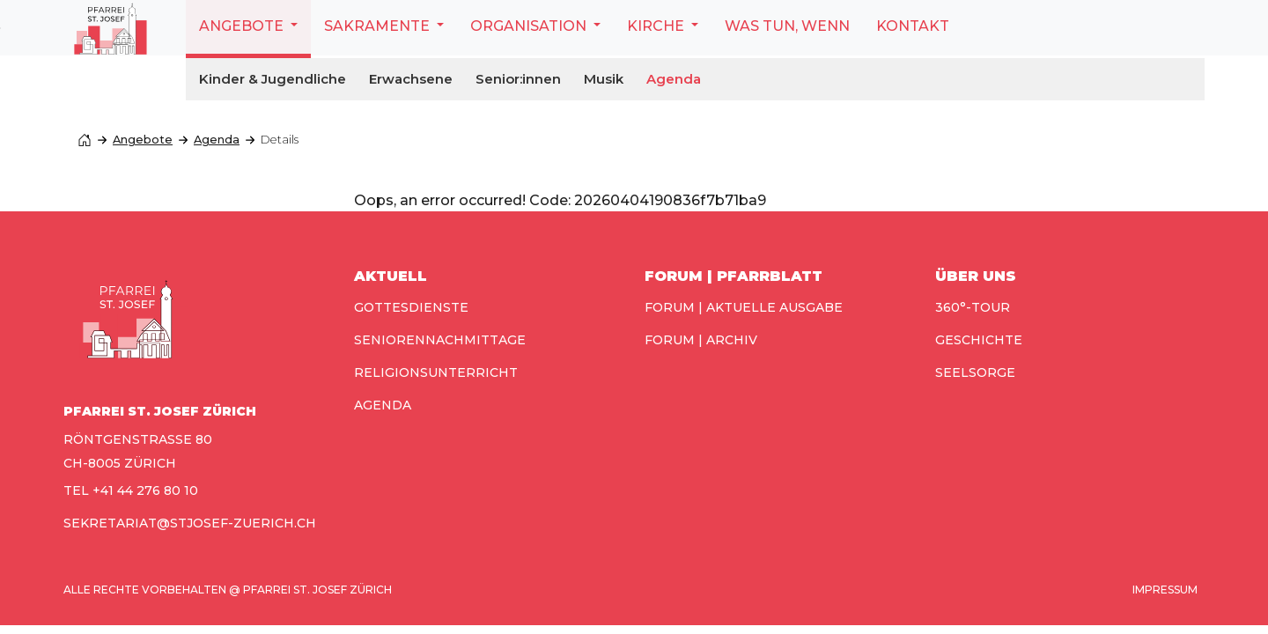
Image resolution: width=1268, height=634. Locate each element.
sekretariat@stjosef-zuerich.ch (189, 523)
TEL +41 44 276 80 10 (130, 490)
